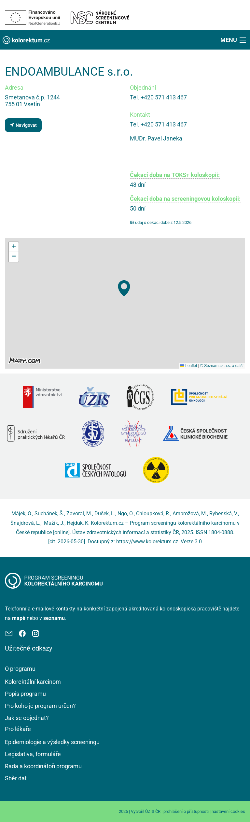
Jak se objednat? (27, 717)
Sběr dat (16, 778)
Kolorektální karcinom (33, 681)
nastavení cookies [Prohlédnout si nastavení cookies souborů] (228, 811)
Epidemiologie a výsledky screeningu (52, 742)
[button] (233, 40)
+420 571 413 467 (164, 97)
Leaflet (188, 365)
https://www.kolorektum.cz (147, 541)
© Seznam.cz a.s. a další (221, 365)
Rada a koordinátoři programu (43, 766)
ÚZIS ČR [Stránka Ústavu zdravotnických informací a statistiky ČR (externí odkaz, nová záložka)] (152, 811)
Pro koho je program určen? (40, 705)
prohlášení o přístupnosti (186, 811)
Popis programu (25, 693)
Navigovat (23, 125)
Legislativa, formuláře (33, 754)
